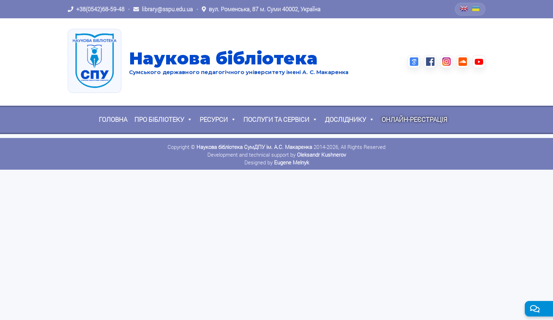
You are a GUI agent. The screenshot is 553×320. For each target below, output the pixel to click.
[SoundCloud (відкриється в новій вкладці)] (462, 61)
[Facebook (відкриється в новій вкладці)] (430, 61)
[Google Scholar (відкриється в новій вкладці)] (414, 61)
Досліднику (350, 119)
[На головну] (94, 61)
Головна (113, 119)
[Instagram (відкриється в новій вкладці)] (446, 61)
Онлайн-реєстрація (414, 119)
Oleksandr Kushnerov (321, 154)
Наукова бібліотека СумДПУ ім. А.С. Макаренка (254, 146)
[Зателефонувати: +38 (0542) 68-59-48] (96, 9)
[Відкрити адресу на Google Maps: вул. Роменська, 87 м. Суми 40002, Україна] (261, 9)
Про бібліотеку (163, 119)
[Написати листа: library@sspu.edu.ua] (163, 9)
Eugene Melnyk (291, 162)
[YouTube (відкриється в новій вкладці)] (479, 61)
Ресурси (218, 119)
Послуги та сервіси (280, 119)
